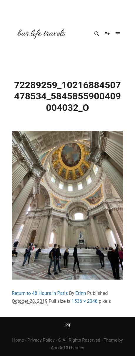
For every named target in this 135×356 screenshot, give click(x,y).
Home (18, 340)
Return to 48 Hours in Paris (40, 293)
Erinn (80, 293)
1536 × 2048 (84, 301)
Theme (110, 340)
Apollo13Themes (67, 347)
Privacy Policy (40, 340)
